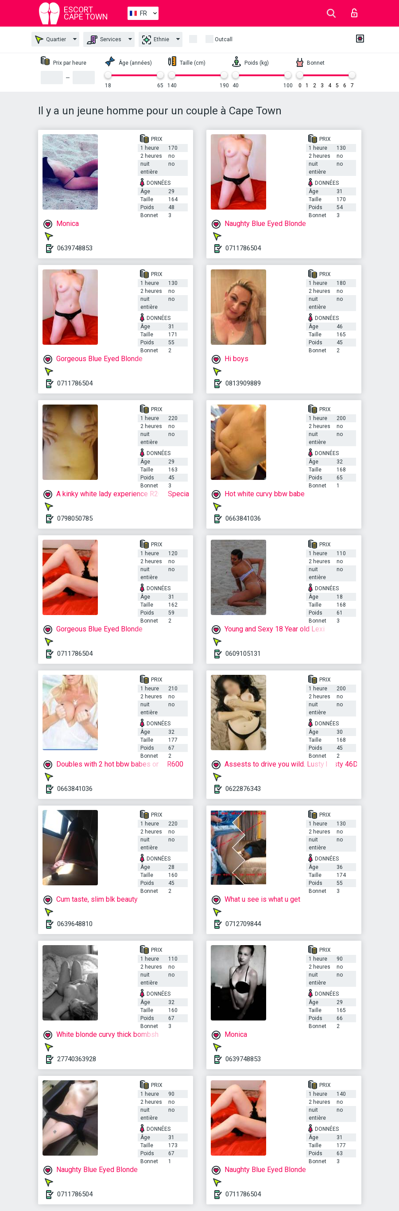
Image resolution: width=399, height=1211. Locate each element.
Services (104, 39)
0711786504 (243, 248)
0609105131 (243, 654)
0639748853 (75, 248)
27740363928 (76, 1059)
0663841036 (243, 518)
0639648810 (75, 924)
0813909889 (243, 383)
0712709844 (243, 924)
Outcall (223, 39)
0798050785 (75, 518)
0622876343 (243, 789)
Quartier (50, 39)
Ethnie (155, 39)
